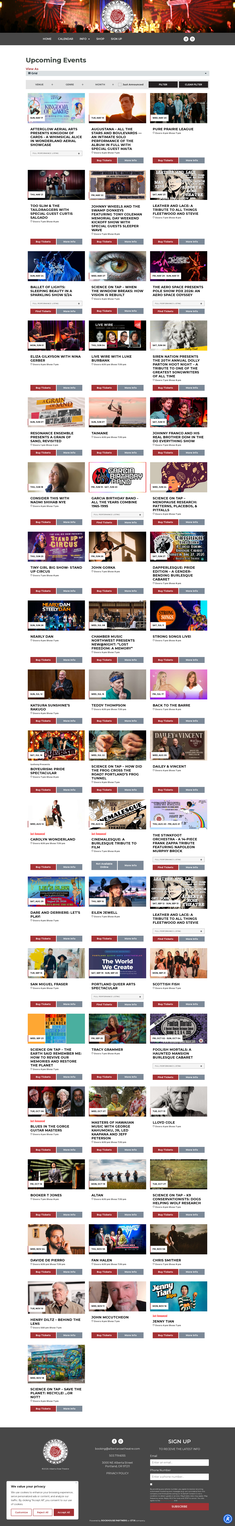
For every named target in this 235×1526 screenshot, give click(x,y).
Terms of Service (167, 1500)
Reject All (42, 1512)
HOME (47, 38)
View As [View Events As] (32, 69)
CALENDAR (65, 38)
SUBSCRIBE (179, 1506)
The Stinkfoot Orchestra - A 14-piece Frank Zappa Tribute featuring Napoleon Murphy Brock (175, 843)
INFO (85, 39)
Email (153, 1456)
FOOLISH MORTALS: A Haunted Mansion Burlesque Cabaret (173, 1053)
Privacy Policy (183, 1500)
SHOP (100, 38)
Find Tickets (43, 311)
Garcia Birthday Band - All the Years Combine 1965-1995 (114, 502)
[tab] (56, 153)
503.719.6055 (117, 1455)
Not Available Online (104, 865)
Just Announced (133, 84)
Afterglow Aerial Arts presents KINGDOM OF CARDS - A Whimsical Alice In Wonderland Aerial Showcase (56, 137)
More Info (131, 160)
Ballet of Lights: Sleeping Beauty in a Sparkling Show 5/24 (51, 291)
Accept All (64, 1512)
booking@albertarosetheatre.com (117, 1448)
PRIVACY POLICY (117, 1473)
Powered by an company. (117, 1520)
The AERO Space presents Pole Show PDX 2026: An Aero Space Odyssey (178, 291)
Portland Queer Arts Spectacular (113, 986)
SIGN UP (116, 38)
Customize (21, 1512)
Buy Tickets (104, 160)
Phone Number (160, 1470)
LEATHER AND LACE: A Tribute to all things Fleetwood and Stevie (175, 919)
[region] (42, 1500)
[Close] (76, 1482)
